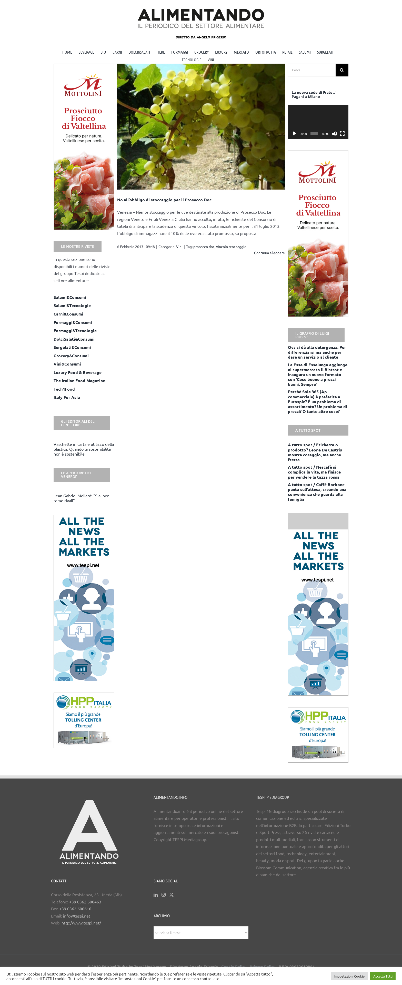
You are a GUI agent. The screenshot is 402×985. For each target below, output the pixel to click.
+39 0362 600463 (85, 901)
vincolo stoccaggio (231, 246)
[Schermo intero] (342, 133)
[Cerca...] (312, 70)
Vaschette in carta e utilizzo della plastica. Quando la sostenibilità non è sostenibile (84, 448)
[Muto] (334, 133)
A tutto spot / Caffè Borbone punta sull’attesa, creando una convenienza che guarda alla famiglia (317, 492)
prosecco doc (204, 246)
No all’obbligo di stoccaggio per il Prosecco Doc (164, 199)
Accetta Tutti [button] (383, 976)
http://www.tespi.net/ (81, 922)
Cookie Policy (233, 966)
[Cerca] (342, 70)
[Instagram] (164, 895)
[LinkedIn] (156, 895)
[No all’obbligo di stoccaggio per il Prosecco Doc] (201, 127)
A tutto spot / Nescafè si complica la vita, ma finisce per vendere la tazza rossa (314, 471)
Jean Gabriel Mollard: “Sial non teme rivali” (81, 498)
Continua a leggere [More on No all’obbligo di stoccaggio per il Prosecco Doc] (269, 252)
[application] (318, 122)
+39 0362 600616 (75, 908)
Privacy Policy (262, 966)
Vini (179, 246)
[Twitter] (171, 895)
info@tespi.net (76, 915)
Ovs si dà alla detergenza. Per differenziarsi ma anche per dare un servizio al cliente (317, 352)
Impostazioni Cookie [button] (349, 976)
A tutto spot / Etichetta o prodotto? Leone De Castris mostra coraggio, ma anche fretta (315, 452)
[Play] (294, 133)
